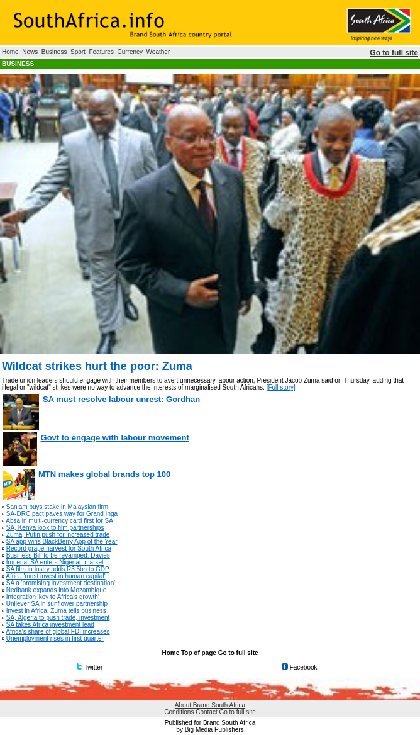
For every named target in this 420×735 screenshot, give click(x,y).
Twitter (89, 667)
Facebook (300, 667)
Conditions (179, 712)
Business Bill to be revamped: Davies (58, 555)
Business (54, 51)
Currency (130, 51)
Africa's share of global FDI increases (57, 631)
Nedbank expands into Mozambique (56, 589)
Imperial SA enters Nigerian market (55, 562)
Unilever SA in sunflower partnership (57, 603)
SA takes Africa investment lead (50, 624)
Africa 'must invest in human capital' (55, 576)
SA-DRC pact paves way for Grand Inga (62, 513)
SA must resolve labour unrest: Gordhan (121, 399)
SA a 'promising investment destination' (60, 583)
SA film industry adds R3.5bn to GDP (57, 569)
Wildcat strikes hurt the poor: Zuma (97, 366)
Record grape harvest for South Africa (58, 548)
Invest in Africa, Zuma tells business (56, 610)
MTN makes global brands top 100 (104, 474)
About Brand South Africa (210, 705)
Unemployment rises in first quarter (55, 638)
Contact (206, 712)
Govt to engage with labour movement (115, 437)
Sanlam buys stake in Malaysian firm (57, 506)
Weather (158, 51)
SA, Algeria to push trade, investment (58, 617)
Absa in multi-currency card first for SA (59, 520)
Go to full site (394, 52)
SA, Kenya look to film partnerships (55, 527)
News (30, 51)
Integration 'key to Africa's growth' (52, 596)
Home (10, 51)
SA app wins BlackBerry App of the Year (62, 541)
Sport (78, 51)
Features (101, 51)
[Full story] (281, 387)
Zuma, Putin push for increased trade (58, 534)
